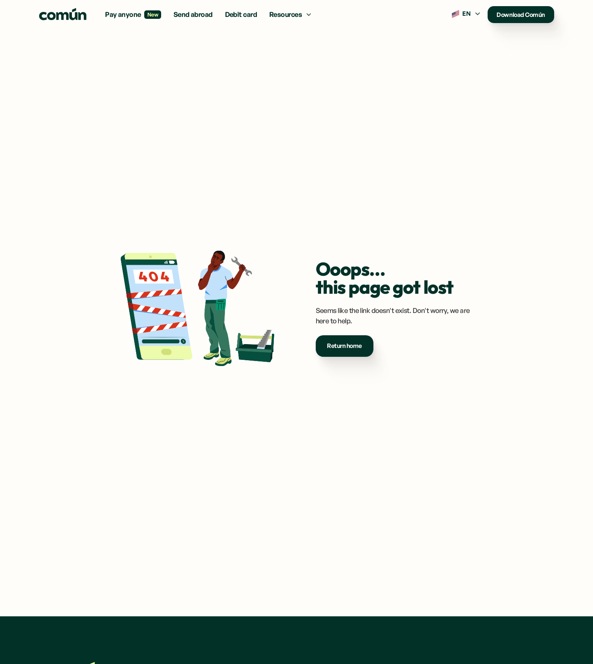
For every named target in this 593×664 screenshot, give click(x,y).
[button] (291, 14)
